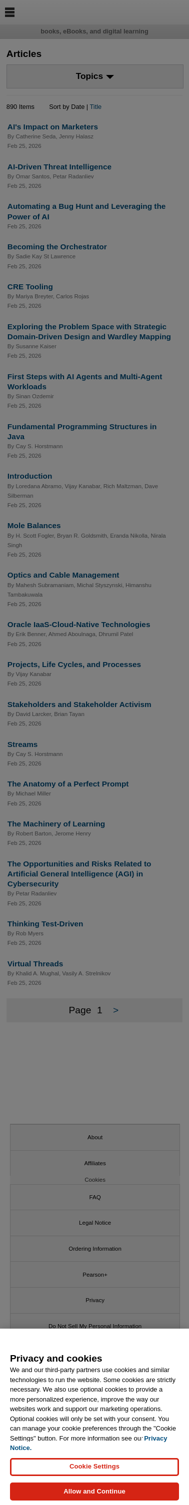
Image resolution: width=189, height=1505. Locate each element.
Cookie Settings (95, 1474)
